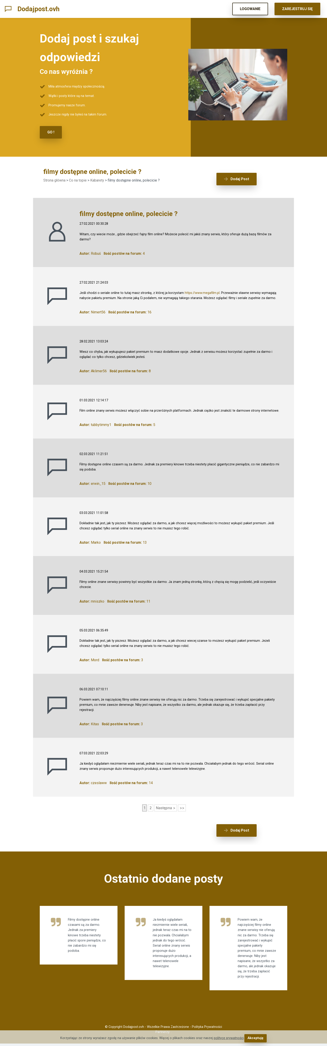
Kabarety (97, 180)
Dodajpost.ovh (38, 9)
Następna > (165, 806)
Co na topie (78, 180)
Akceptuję (255, 1038)
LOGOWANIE (250, 9)
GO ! (50, 132)
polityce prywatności (229, 1038)
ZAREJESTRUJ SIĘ (297, 9)
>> (182, 806)
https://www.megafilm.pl (202, 291)
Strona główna (54, 180)
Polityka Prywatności (207, 1029)
